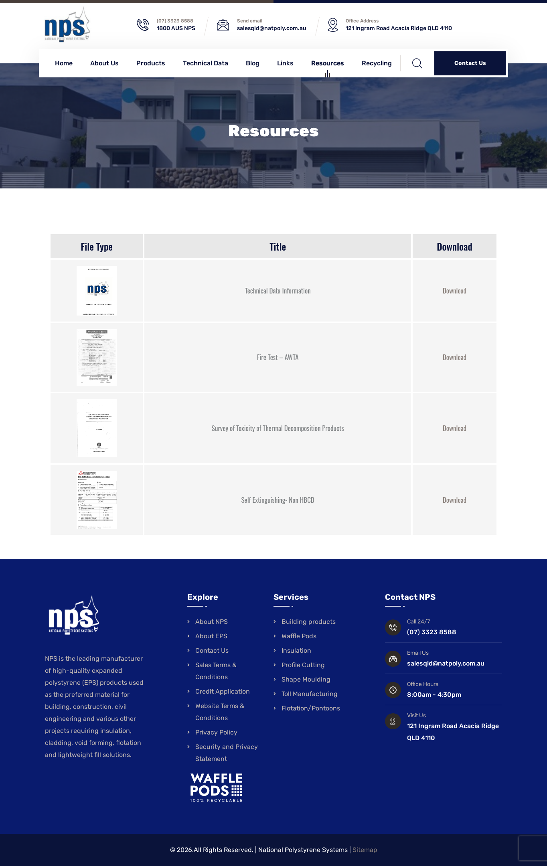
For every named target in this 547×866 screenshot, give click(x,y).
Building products (309, 621)
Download (454, 290)
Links (285, 63)
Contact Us (470, 63)
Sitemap (365, 850)
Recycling (377, 63)
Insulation (296, 650)
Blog (252, 63)
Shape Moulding (306, 679)
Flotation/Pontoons (311, 708)
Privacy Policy (216, 732)
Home (64, 63)
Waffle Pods (299, 636)
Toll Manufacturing (310, 694)
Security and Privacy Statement (226, 753)
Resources (327, 64)
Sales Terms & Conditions (216, 671)
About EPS (211, 636)
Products (150, 63)
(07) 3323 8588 (175, 21)
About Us (104, 63)
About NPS (211, 621)
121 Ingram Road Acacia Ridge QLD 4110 (399, 28)
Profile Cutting (303, 665)
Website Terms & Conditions (219, 712)
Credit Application (222, 691)
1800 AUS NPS (176, 28)
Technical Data (205, 63)
